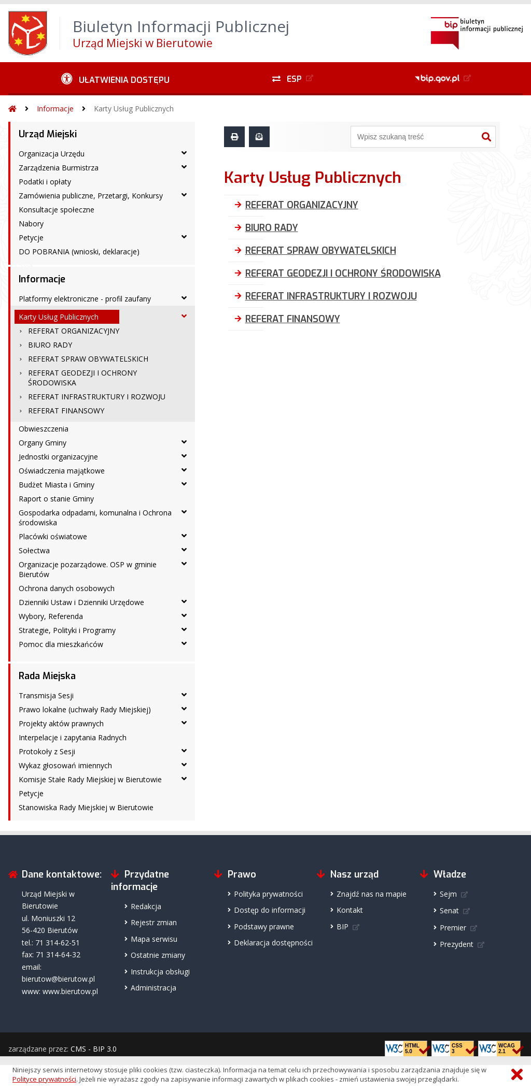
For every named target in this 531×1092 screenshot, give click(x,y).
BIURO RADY (50, 345)
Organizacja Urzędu (52, 154)
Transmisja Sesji (46, 695)
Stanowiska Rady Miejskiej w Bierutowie (86, 807)
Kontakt (350, 910)
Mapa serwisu (154, 939)
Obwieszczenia (43, 429)
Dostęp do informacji (269, 910)
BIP (342, 926)
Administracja (153, 988)
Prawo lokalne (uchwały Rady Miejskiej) (85, 709)
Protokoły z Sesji (47, 751)
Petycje (31, 237)
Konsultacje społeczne (56, 209)
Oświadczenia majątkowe (62, 471)
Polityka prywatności (268, 894)
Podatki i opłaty (45, 181)
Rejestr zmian (154, 922)
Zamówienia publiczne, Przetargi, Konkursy (91, 195)
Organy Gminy (42, 443)
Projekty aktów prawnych (61, 723)
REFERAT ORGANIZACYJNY (73, 331)
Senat (449, 910)
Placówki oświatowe (53, 536)
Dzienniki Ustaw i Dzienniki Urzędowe (81, 602)
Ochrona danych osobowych (67, 588)
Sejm (448, 894)
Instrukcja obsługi (160, 971)
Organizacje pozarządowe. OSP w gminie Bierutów (88, 569)
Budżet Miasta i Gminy (56, 485)
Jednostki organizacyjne (58, 457)
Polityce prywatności (44, 1079)
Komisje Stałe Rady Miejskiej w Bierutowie (90, 779)
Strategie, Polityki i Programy (67, 630)
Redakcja (146, 906)
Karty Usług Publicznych (134, 108)
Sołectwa (34, 550)
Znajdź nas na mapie (372, 894)
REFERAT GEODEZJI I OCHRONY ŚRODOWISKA (82, 377)
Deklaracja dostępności (273, 942)
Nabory (31, 223)
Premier (453, 927)
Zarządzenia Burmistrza (59, 168)
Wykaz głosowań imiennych (65, 765)
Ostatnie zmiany (158, 955)
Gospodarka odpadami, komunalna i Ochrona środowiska (95, 517)
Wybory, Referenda (51, 616)
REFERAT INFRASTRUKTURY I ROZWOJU (96, 396)
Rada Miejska (47, 676)
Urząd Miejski (48, 134)
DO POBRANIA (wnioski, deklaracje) (79, 251)
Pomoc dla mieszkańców (61, 644)
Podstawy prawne (264, 926)
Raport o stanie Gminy (56, 499)
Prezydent (456, 944)
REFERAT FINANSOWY (66, 410)
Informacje (55, 108)
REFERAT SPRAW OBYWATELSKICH (88, 359)
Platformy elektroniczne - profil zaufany (85, 299)
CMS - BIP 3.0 (94, 1049)
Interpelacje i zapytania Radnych (73, 737)
